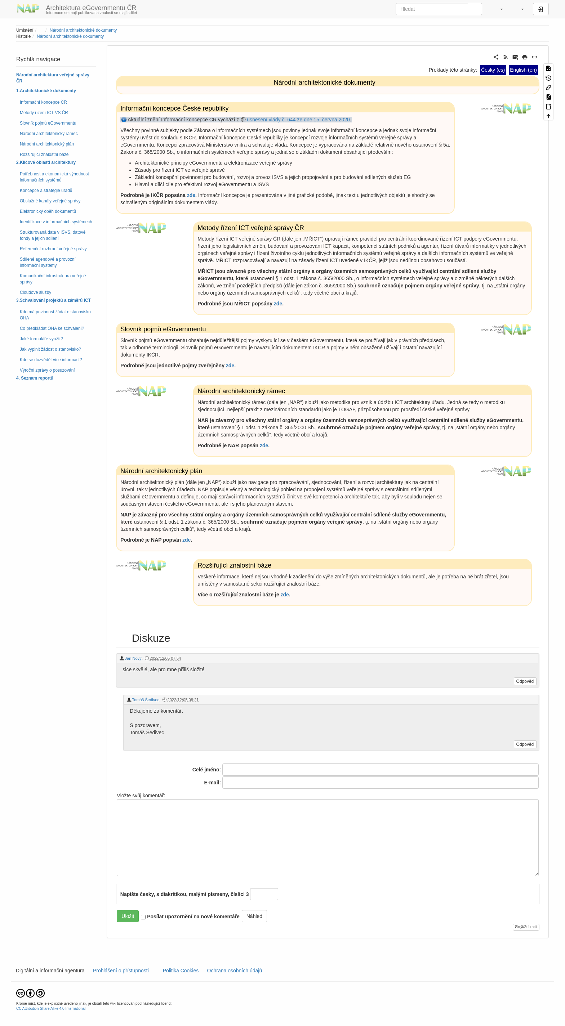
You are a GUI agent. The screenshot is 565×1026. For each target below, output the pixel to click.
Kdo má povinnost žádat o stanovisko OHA (55, 315)
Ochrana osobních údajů (234, 970)
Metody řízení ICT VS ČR (44, 112)
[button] (498, 9)
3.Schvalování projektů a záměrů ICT (53, 300)
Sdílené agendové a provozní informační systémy (48, 262)
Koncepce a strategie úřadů (46, 190)
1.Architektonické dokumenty (46, 90)
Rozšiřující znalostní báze (44, 154)
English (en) (523, 70)
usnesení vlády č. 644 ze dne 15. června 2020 (298, 119)
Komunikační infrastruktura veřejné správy (53, 278)
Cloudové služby (35, 292)
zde (191, 195)
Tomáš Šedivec (145, 700)
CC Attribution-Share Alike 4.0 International (50, 1009)
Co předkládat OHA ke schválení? (52, 328)
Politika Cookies (181, 970)
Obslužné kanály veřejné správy (50, 200)
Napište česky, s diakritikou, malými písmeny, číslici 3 (184, 894)
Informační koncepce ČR (43, 102)
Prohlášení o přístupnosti (120, 970)
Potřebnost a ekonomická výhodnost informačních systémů (54, 177)
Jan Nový (133, 658)
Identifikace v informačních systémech (56, 221)
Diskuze (151, 638)
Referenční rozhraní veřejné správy (53, 248)
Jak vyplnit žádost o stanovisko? (50, 349)
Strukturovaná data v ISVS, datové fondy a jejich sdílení (52, 235)
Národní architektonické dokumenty (83, 30)
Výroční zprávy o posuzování (47, 370)
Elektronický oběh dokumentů (48, 211)
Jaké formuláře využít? (41, 338)
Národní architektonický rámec (49, 133)
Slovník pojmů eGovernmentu (48, 123)
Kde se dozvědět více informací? (51, 359)
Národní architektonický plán (47, 144)
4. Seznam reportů (34, 378)
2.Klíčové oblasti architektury (46, 162)
